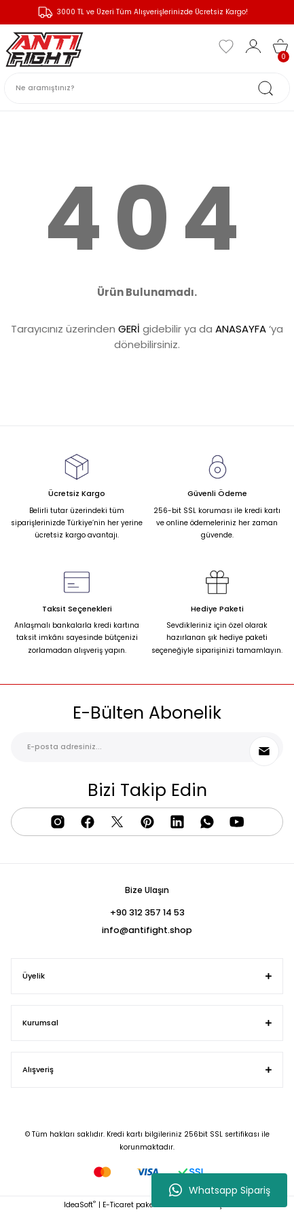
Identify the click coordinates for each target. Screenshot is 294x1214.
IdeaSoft (80, 1205)
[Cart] (280, 46)
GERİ (129, 329)
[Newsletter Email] (147, 747)
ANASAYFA (240, 329)
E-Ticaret (118, 1205)
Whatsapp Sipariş (219, 1190)
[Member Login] (253, 46)
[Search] (147, 88)
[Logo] (44, 46)
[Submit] (264, 751)
